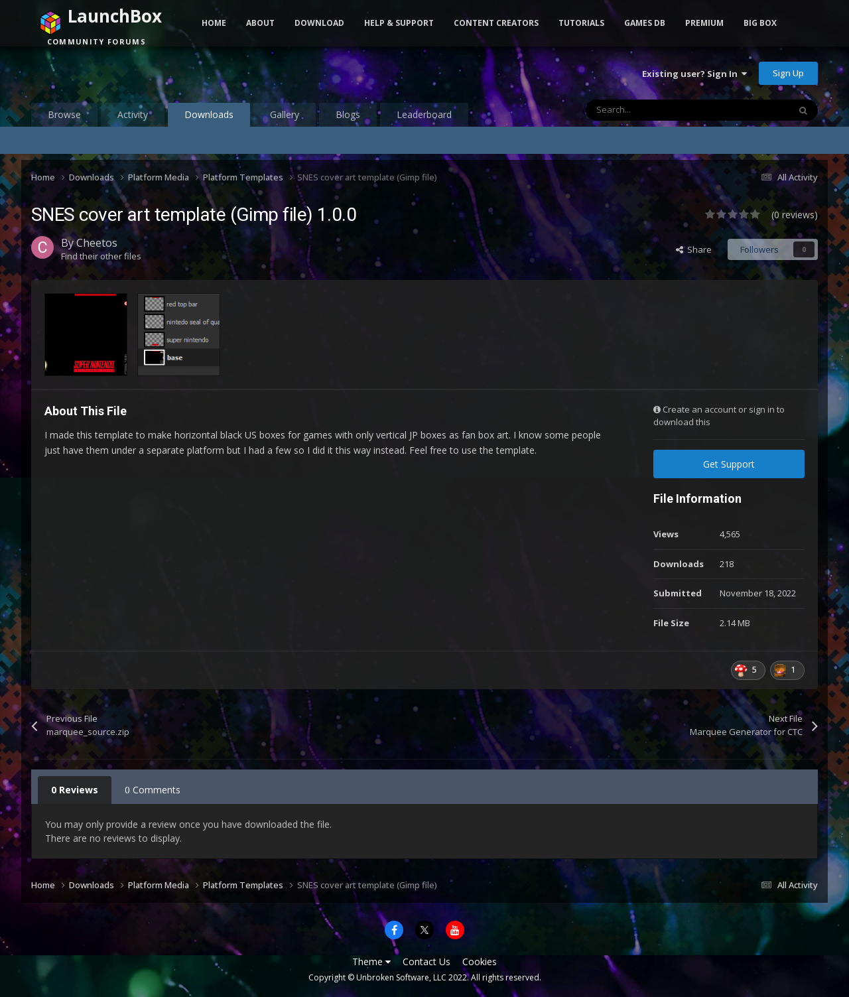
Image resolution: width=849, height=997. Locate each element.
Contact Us (426, 961)
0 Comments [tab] (152, 789)
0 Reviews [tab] (74, 789)
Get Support (729, 464)
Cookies (479, 961)
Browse (64, 114)
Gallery (284, 114)
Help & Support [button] (399, 23)
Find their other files (101, 256)
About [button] (260, 23)
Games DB (644, 23)
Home (214, 23)
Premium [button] (704, 23)
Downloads (208, 117)
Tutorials (581, 23)
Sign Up (788, 73)
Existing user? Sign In (694, 74)
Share (694, 249)
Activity (132, 114)
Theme (371, 961)
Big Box (760, 23)
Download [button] (319, 23)
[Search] (659, 110)
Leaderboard (424, 114)
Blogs (348, 114)
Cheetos (96, 242)
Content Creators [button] (496, 23)
